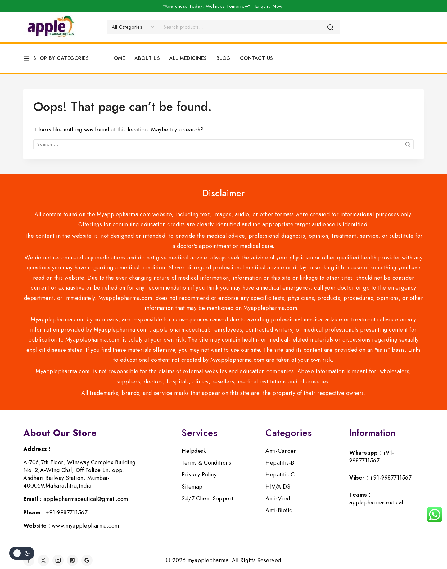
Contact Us (256, 58)
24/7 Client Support (207, 498)
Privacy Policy (199, 474)
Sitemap (192, 487)
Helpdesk (194, 451)
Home (117, 58)
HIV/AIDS (277, 487)
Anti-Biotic (278, 510)
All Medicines (188, 58)
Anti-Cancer (280, 451)
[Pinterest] (72, 560)
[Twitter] (43, 560)
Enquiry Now (269, 6)
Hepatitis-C (280, 474)
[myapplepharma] (49, 27)
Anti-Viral (277, 498)
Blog (223, 58)
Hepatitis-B (279, 463)
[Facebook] (28, 560)
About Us (147, 58)
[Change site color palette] (21, 553)
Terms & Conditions (206, 463)
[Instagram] (58, 560)
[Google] (87, 560)
